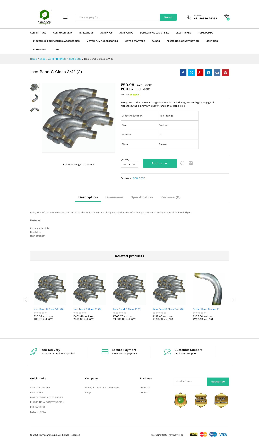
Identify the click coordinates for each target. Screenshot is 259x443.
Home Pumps (205, 33)
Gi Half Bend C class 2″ (206, 308)
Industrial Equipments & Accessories (56, 41)
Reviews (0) (170, 196)
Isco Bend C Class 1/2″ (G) (49, 308)
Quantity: (125, 160)
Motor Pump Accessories (102, 41)
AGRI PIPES (36, 391)
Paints (156, 41)
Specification (142, 196)
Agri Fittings (38, 33)
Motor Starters (135, 41)
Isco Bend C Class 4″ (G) (127, 308)
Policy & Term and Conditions (102, 387)
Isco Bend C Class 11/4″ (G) (168, 308)
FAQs (88, 391)
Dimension (114, 196)
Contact (144, 391)
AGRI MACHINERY (40, 387)
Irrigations (86, 33)
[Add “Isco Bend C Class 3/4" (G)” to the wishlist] (183, 163)
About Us (145, 387)
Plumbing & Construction (183, 41)
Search (168, 17)
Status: (125, 94)
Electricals (183, 33)
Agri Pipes (106, 33)
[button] (192, 163)
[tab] (88, 198)
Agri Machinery (62, 33)
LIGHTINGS (212, 41)
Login (56, 49)
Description (88, 196)
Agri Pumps (126, 33)
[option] (50, 298)
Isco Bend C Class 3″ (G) (87, 308)
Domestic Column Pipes (154, 33)
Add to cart (160, 163)
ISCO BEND (138, 177)
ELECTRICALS (38, 411)
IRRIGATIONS (37, 406)
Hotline (198, 15)
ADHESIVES (39, 49)
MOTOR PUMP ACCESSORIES (46, 396)
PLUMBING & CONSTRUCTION (47, 401)
